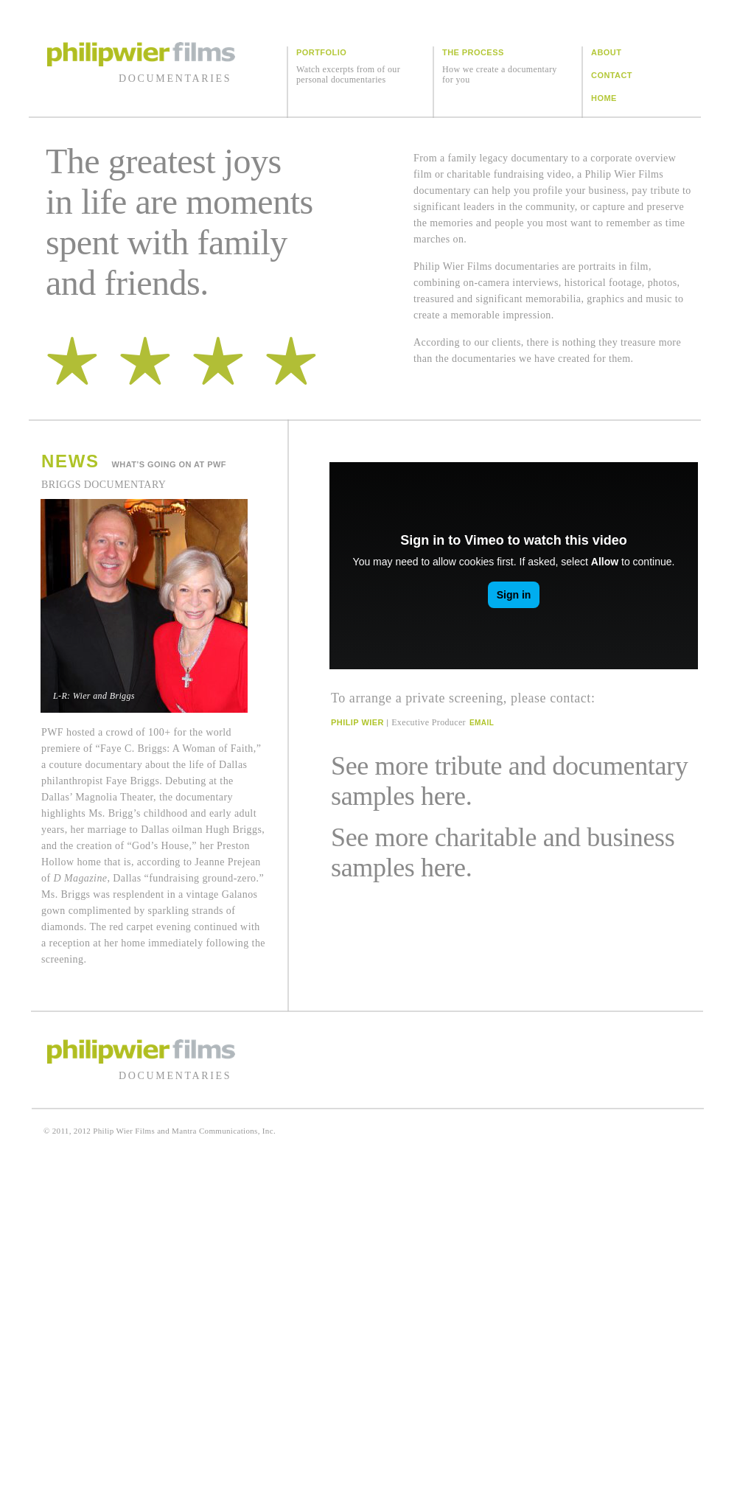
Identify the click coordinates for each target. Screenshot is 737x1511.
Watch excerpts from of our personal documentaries (348, 74)
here (443, 796)
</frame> (513, 565)
